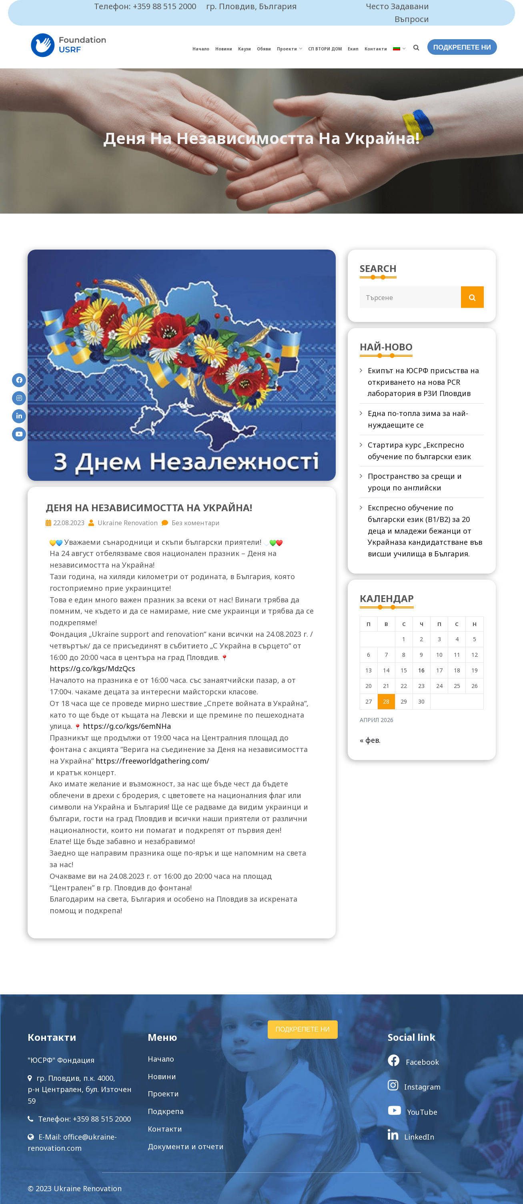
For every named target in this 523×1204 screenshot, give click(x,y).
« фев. (370, 740)
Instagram (414, 1087)
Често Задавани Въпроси (397, 12)
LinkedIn (411, 1137)
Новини (223, 49)
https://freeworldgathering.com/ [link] (152, 761)
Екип (353, 49)
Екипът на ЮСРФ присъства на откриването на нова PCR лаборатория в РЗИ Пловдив (423, 382)
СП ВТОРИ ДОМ (325, 49)
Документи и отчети (186, 1146)
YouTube (412, 1112)
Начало (200, 49)
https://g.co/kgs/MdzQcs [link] (92, 668)
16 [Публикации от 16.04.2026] (421, 670)
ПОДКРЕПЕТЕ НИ (462, 47)
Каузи (244, 49)
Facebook (413, 1062)
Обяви (264, 49)
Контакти (376, 49)
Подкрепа (166, 1111)
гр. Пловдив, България (251, 6)
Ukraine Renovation (123, 522)
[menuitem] (399, 49)
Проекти (287, 49)
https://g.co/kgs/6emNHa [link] (127, 726)
